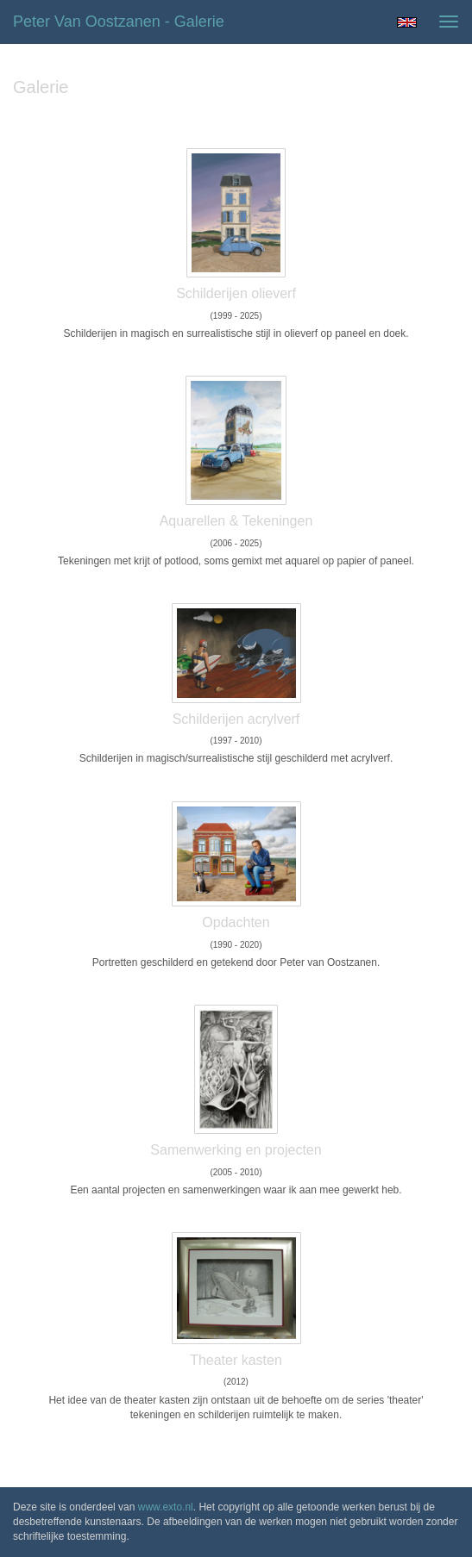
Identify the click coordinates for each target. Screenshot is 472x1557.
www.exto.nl (165, 1507)
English (407, 22)
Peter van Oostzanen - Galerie (118, 21)
